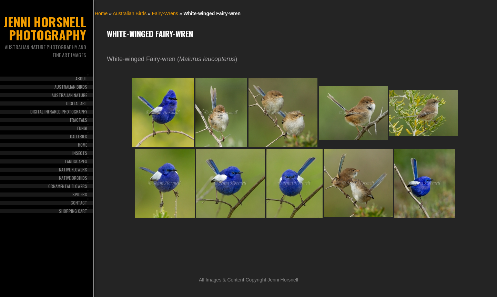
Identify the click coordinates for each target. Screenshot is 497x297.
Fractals (78, 120)
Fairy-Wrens (165, 13)
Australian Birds (70, 87)
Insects (79, 153)
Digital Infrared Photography (58, 112)
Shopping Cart (73, 211)
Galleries (78, 137)
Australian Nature (69, 95)
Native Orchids (73, 178)
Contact (79, 203)
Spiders (79, 194)
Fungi (82, 128)
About (81, 79)
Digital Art (76, 103)
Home (82, 145)
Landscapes (76, 161)
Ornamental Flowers (67, 186)
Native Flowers (73, 170)
